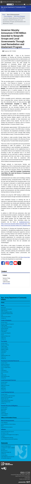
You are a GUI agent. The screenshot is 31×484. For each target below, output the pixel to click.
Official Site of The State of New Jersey (10, 1)
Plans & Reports (4, 413)
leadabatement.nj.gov (24, 222)
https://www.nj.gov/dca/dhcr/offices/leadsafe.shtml (14, 223)
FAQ (2, 315)
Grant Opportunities (5, 376)
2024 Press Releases (19, 16)
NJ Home (3, 449)
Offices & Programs (5, 364)
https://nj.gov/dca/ (25, 257)
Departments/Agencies (6, 452)
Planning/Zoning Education (7, 400)
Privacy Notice (4, 455)
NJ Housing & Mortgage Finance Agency (10, 434)
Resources (3, 388)
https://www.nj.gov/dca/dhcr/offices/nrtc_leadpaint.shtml (15, 225)
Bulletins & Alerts (4, 349)
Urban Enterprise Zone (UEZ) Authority (9, 439)
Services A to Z (4, 450)
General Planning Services (6, 397)
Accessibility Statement (6, 458)
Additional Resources (5, 336)
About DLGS (3, 383)
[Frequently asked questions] (16, 4)
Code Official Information (6, 327)
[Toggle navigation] (3, 9)
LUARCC (3, 436)
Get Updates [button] (21, 4)
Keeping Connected (5, 385)
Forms (2, 334)
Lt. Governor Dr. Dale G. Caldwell (8, 447)
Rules (2, 368)
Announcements (4, 371)
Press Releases (8, 16)
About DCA (3, 307)
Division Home (4, 322)
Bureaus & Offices (5, 345)
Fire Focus (3, 352)
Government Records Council (7, 431)
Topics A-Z (3, 337)
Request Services (4, 398)
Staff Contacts (4, 310)
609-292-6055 (6, 283)
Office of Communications (7, 427)
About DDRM (4, 409)
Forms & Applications (6, 367)
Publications (4, 331)
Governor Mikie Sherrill (6, 446)
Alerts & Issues (4, 330)
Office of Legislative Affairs (6, 312)
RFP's (2, 425)
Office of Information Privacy (9, 417)
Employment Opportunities (7, 313)
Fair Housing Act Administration (8, 395)
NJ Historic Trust (4, 433)
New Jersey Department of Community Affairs (13, 7)
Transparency (4, 415)
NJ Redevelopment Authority (7, 437)
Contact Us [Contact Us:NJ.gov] (3, 453)
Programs (3, 386)
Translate (10, 4)
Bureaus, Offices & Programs (7, 324)
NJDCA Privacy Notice (6, 316)
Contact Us (3, 318)
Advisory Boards (4, 328)
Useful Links (3, 374)
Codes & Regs (4, 325)
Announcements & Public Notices (8, 424)
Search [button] (28, 4)
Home (3, 14)
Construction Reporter (6, 333)
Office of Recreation (5, 365)
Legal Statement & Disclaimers (7, 456)
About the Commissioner (6, 309)
